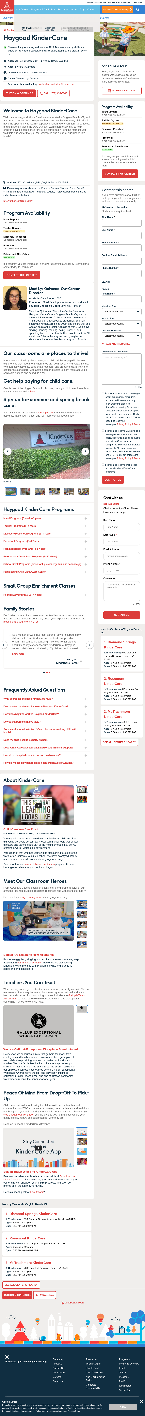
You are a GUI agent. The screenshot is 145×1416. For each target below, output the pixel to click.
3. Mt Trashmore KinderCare (28, 1263)
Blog (82, 9)
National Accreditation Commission (56, 84)
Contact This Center (98, 18)
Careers (57, 1377)
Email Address (109, 242)
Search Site (138, 10)
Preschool (124, 1377)
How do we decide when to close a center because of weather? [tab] (38, 762)
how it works (37, 1192)
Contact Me (113, 479)
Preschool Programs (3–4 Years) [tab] (21, 541)
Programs (24, 18)
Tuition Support (93, 1364)
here (32, 391)
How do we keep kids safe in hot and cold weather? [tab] (32, 755)
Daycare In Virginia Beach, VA (36, 30)
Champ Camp (46, 412)
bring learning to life (31, 897)
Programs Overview (129, 1364)
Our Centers (22, 9)
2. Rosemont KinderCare (25, 1238)
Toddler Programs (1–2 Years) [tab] (19, 526)
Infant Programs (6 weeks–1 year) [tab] (22, 518)
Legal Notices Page (71, 1411)
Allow (123, 1407)
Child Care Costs (94, 1372)
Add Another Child (117, 344)
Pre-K (122, 1381)
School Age (125, 1390)
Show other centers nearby (17, 201)
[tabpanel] (47, 649)
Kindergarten (125, 1386)
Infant (122, 1368)
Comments (109, 578)
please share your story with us (21, 621)
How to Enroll (92, 1368)
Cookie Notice (74, 1408)
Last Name (107, 230)
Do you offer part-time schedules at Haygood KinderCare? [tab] (35, 706)
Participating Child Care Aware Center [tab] (24, 571)
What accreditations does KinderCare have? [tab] (28, 698)
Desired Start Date (111, 330)
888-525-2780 (111, 504)
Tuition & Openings (19, 93)
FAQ (53, 18)
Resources (63, 9)
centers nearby (115, 9)
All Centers (9, 30)
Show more (18, 654)
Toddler (122, 1372)
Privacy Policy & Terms (128, 424)
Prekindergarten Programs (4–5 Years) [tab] (24, 548)
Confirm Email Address (114, 255)
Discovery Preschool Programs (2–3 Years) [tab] (27, 533)
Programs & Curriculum (43, 9)
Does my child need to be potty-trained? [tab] (25, 740)
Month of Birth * (110, 306)
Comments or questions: (115, 351)
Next (87, 451)
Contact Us (93, 9)
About (74, 9)
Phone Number (110, 268)
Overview (8, 18)
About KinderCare (71, 18)
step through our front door (18, 1114)
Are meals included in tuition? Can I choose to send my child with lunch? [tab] (39, 731)
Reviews (40, 18)
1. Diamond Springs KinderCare (31, 1214)
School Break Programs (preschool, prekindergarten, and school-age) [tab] (42, 564)
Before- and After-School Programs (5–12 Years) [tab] (30, 556)
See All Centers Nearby (21, 1285)
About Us (57, 1364)
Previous (10, 451)
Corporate (58, 1381)
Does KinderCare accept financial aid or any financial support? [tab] (38, 747)
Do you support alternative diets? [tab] (21, 721)
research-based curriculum (39, 864)
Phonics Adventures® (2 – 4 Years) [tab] (22, 594)
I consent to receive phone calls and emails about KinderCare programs (121, 468)
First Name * (108, 294)
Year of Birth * (109, 318)
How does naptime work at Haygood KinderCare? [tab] (31, 714)
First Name (107, 217)
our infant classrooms (29, 962)
